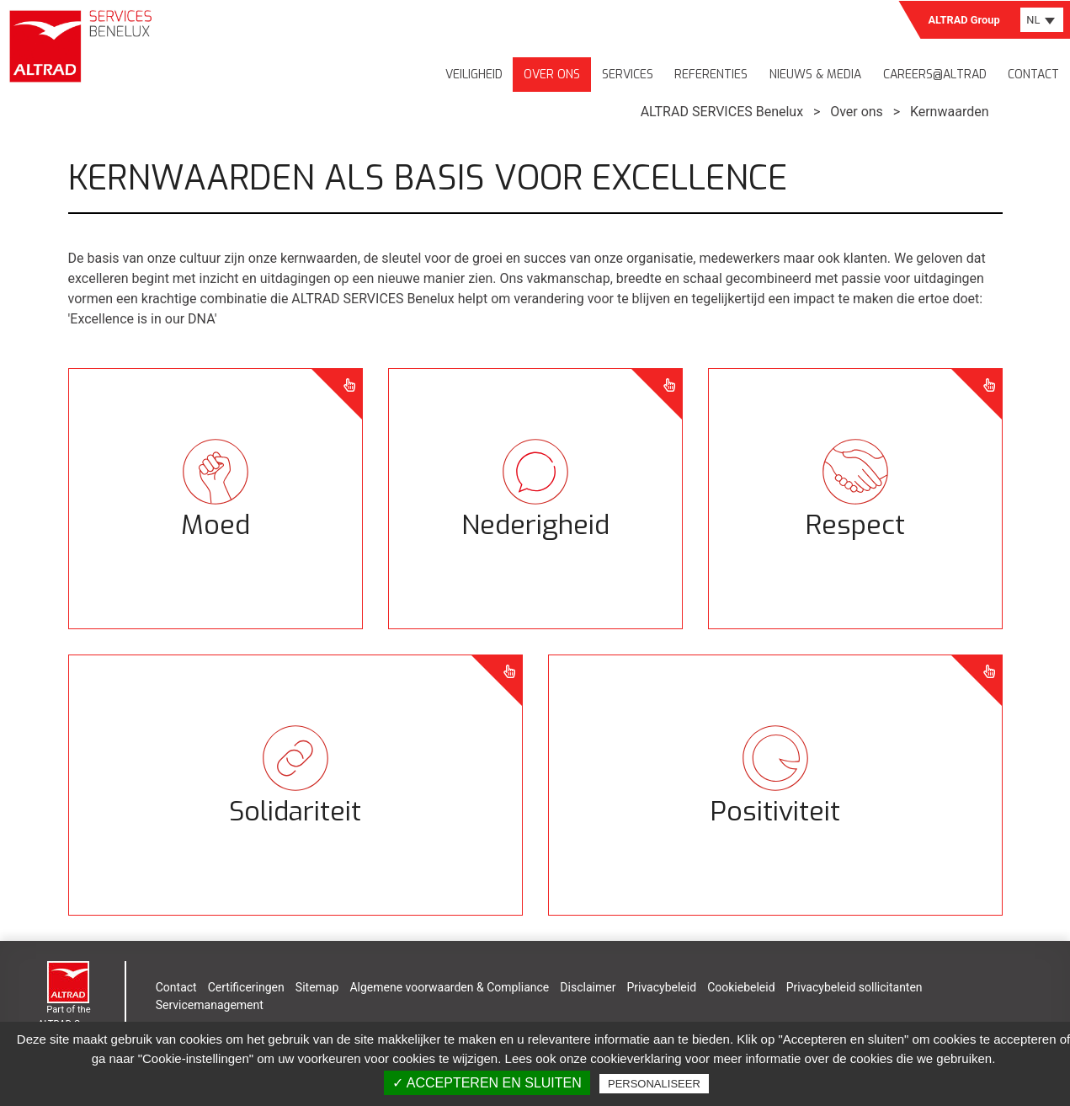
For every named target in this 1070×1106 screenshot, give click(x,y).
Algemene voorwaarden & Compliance (449, 987)
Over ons (552, 75)
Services (627, 75)
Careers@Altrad (935, 75)
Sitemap (316, 987)
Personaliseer (654, 1083)
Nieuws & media (815, 75)
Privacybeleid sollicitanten (854, 987)
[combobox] (1041, 20)
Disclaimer (587, 987)
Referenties (711, 75)
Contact (1033, 75)
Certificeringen (246, 987)
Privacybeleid (661, 987)
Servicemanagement (210, 1005)
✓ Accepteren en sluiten (487, 1083)
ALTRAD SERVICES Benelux (722, 112)
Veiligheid (474, 75)
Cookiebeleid (741, 987)
